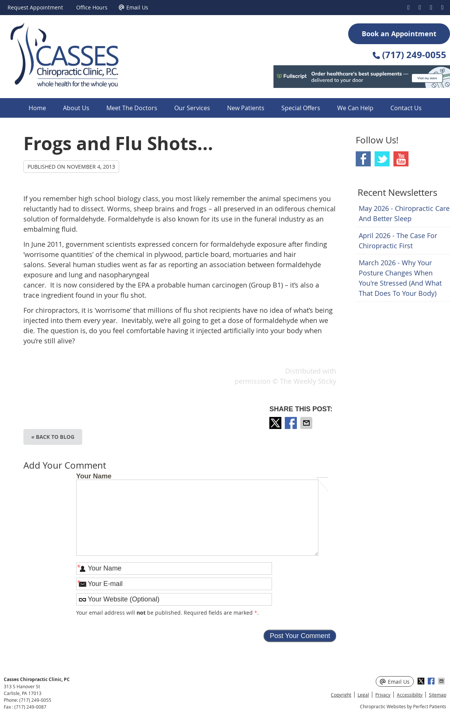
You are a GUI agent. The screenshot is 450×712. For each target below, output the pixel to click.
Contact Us (406, 108)
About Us (76, 108)
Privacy (382, 695)
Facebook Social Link (363, 158)
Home (37, 108)
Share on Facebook (291, 423)
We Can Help (355, 108)
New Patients (245, 108)
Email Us (133, 7)
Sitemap (437, 695)
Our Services (192, 108)
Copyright (341, 695)
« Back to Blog (53, 436)
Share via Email (307, 423)
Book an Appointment (399, 33)
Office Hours (92, 7)
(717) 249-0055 (35, 700)
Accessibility (409, 695)
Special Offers (300, 108)
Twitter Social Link (382, 158)
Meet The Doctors (131, 108)
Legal (363, 695)
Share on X (276, 423)
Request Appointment (35, 7)
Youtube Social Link (401, 158)
